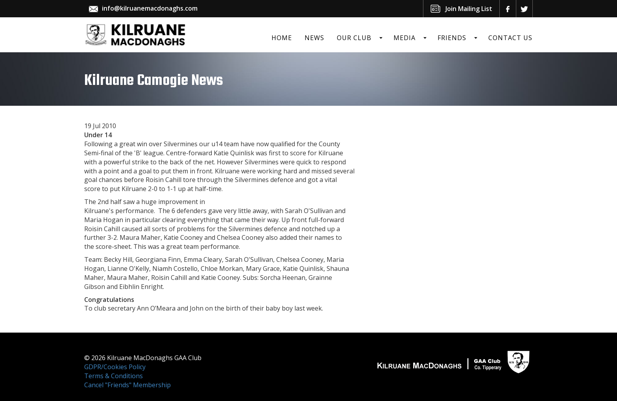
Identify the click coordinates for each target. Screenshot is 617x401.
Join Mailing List (468, 8)
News (314, 37)
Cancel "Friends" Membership (127, 385)
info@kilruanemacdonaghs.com (150, 8)
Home (282, 37)
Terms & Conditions (113, 376)
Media (404, 37)
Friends (452, 37)
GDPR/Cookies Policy (115, 366)
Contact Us (510, 37)
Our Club (354, 37)
